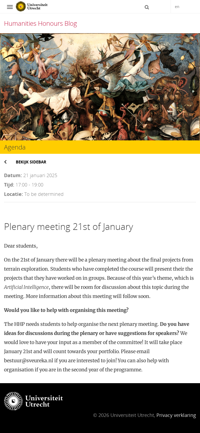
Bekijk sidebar (31, 162)
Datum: (13, 175)
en (177, 6)
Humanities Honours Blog (40, 23)
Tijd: (9, 184)
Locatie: (13, 194)
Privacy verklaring (176, 415)
